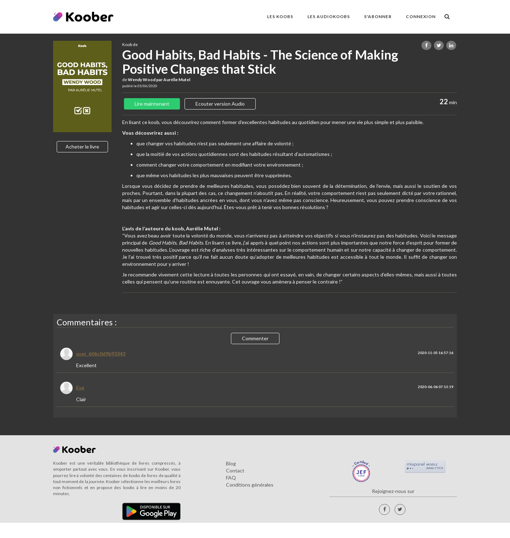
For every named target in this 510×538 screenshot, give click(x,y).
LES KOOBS (280, 16)
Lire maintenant (152, 104)
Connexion (421, 16)
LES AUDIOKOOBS (328, 16)
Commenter (255, 338)
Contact (235, 470)
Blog (231, 463)
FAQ (231, 478)
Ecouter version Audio (220, 104)
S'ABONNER (378, 16)
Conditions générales (249, 485)
